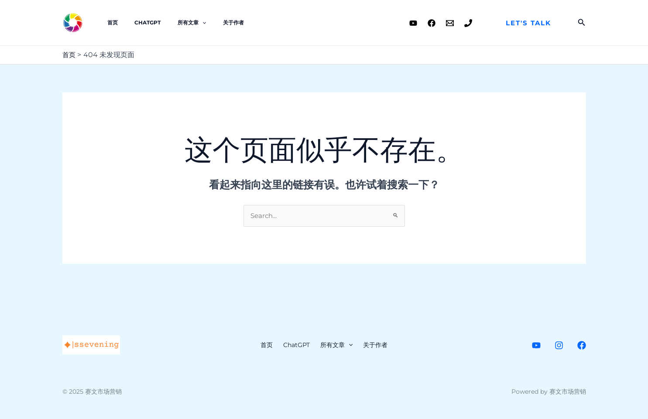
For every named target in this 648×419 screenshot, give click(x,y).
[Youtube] (413, 23)
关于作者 (211, 22)
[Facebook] (431, 23)
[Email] (450, 23)
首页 (109, 22)
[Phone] (468, 23)
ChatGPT (138, 22)
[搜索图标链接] (582, 22)
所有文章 (176, 22)
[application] (186, 22)
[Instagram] (559, 346)
